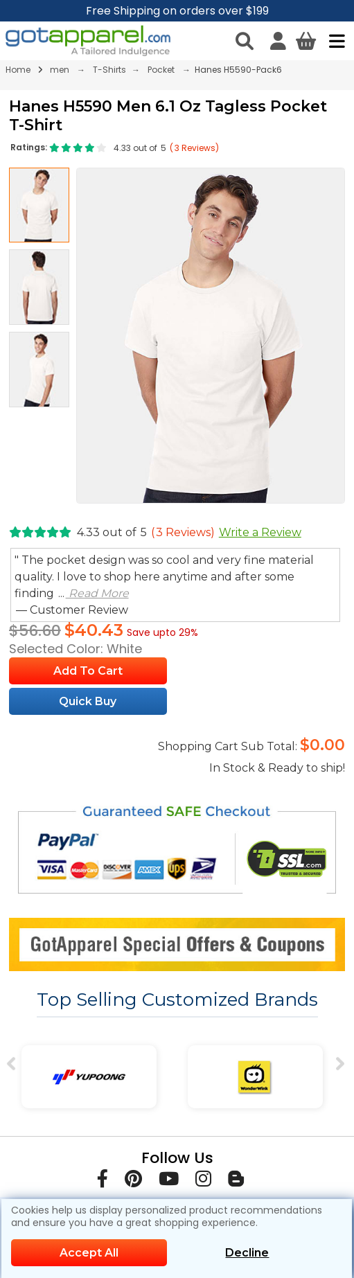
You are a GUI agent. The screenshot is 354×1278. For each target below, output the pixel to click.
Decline (247, 1252)
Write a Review (260, 532)
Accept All (89, 1252)
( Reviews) (194, 148)
